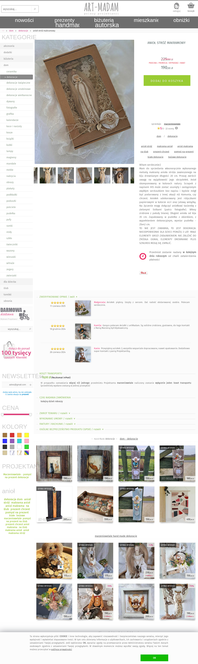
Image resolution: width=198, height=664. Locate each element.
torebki (7, 294)
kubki (9, 145)
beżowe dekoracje (177, 157)
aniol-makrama (185, 146)
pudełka (10, 213)
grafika (10, 113)
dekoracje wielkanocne (19, 95)
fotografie (11, 107)
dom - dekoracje (129, 438)
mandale (11, 163)
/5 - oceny (165, 128)
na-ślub (144, 151)
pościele (11, 207)
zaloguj (177, 11)
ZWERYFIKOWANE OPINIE (58, 296)
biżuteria (8, 58)
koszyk (191, 11)
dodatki (8, 52)
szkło (9, 238)
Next (128, 102)
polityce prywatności (61, 649)
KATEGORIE (17, 37)
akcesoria (9, 46)
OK (154, 658)
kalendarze (12, 120)
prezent (25, 394)
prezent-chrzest (161, 151)
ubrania (8, 301)
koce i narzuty (14, 126)
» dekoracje (10, 77)
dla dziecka (10, 281)
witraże (10, 263)
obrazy (10, 182)
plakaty (10, 188)
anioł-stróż (146, 146)
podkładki (11, 194)
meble (9, 169)
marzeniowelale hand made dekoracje (116, 536)
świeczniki (12, 244)
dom (6, 65)
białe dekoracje (155, 157)
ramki (9, 225)
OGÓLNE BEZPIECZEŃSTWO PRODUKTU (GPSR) (71, 429)
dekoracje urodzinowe (18, 89)
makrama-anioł (165, 146)
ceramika (11, 71)
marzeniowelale (172, 124)
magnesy (11, 157)
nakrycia (11, 176)
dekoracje (173, 136)
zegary (10, 269)
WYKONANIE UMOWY (57, 418)
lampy (9, 151)
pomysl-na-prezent (184, 151)
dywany (10, 101)
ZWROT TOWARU (55, 413)
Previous (39, 102)
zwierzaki (11, 275)
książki (10, 138)
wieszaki (11, 256)
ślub (6, 288)
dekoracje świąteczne (18, 82)
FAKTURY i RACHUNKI (57, 424)
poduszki (11, 201)
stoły (9, 232)
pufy (8, 219)
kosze (9, 132)
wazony (10, 250)
